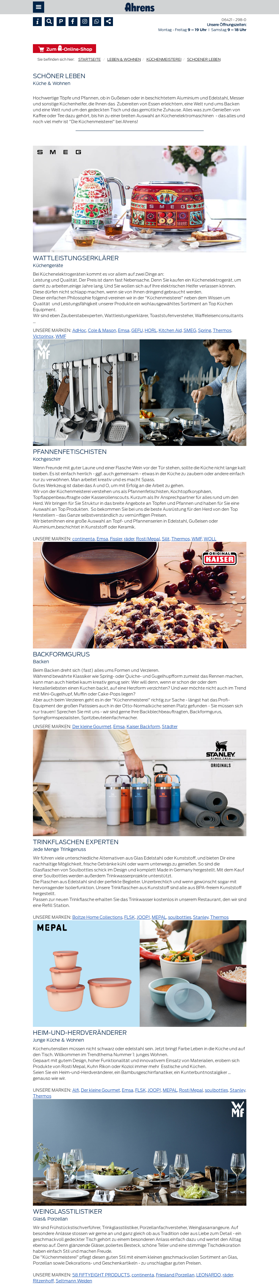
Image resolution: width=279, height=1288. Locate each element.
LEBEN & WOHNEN (124, 59)
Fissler (116, 539)
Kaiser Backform (143, 726)
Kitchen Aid (170, 330)
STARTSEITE (89, 59)
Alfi (75, 1090)
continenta (83, 539)
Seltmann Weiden (74, 1281)
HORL (151, 330)
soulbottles (179, 917)
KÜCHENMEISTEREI (163, 59)
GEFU (137, 330)
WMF (60, 336)
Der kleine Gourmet (91, 726)
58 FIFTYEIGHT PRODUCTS (101, 1275)
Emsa (124, 330)
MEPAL (159, 917)
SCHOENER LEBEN (204, 59)
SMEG (190, 330)
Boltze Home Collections (97, 917)
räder (129, 539)
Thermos (222, 330)
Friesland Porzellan (175, 1275)
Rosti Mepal (148, 539)
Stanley (200, 917)
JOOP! (143, 917)
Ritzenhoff (43, 1281)
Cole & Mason (102, 330)
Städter (170, 726)
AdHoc (79, 330)
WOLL (210, 539)
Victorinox (43, 336)
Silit (166, 539)
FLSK (129, 917)
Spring (204, 330)
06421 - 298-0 (233, 19)
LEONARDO (208, 1275)
